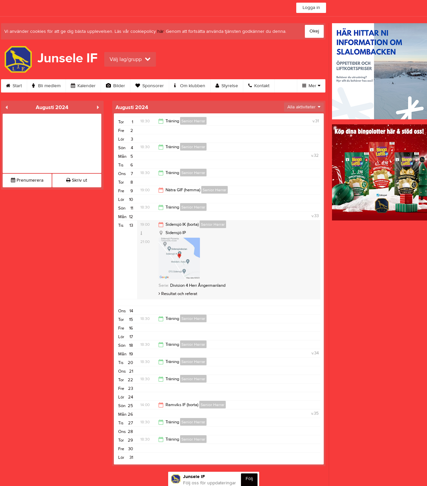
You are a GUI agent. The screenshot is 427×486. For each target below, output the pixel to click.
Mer (311, 86)
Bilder (115, 86)
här (160, 31)
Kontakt (258, 86)
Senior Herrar (193, 121)
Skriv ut (76, 180)
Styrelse (226, 86)
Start (14, 86)
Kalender (83, 86)
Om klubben (189, 86)
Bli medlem (46, 86)
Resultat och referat (178, 293)
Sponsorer (149, 86)
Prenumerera (27, 180)
